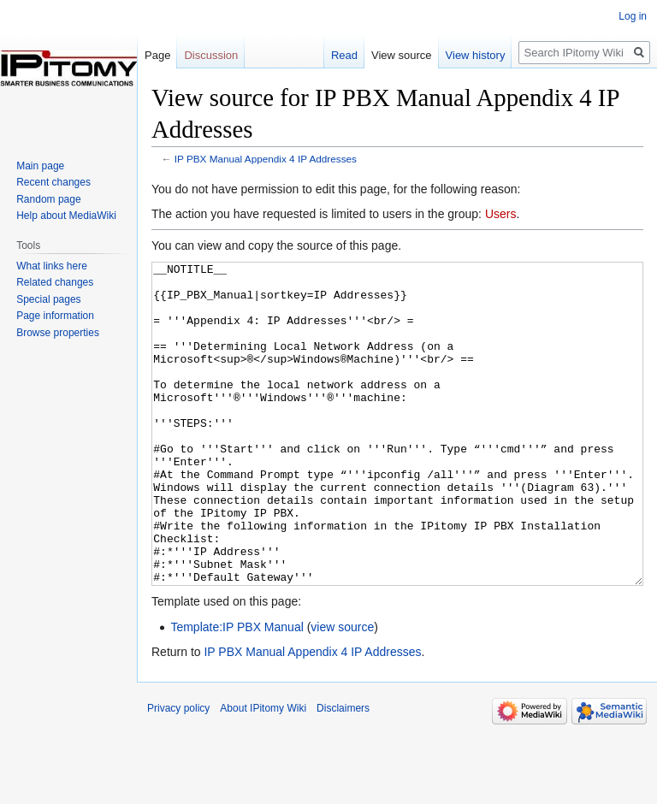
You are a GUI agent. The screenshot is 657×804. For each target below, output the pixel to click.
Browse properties (57, 333)
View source (401, 55)
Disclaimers (343, 772)
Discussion (211, 55)
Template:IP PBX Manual (236, 691)
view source (342, 691)
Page (157, 55)
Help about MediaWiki (66, 216)
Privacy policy (178, 772)
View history (476, 55)
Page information (55, 316)
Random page (48, 199)
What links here (51, 266)
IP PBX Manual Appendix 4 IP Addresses (266, 158)
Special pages (48, 299)
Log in (633, 16)
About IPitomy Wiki (263, 772)
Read (344, 55)
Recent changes (53, 182)
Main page (40, 166)
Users (501, 214)
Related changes (54, 282)
